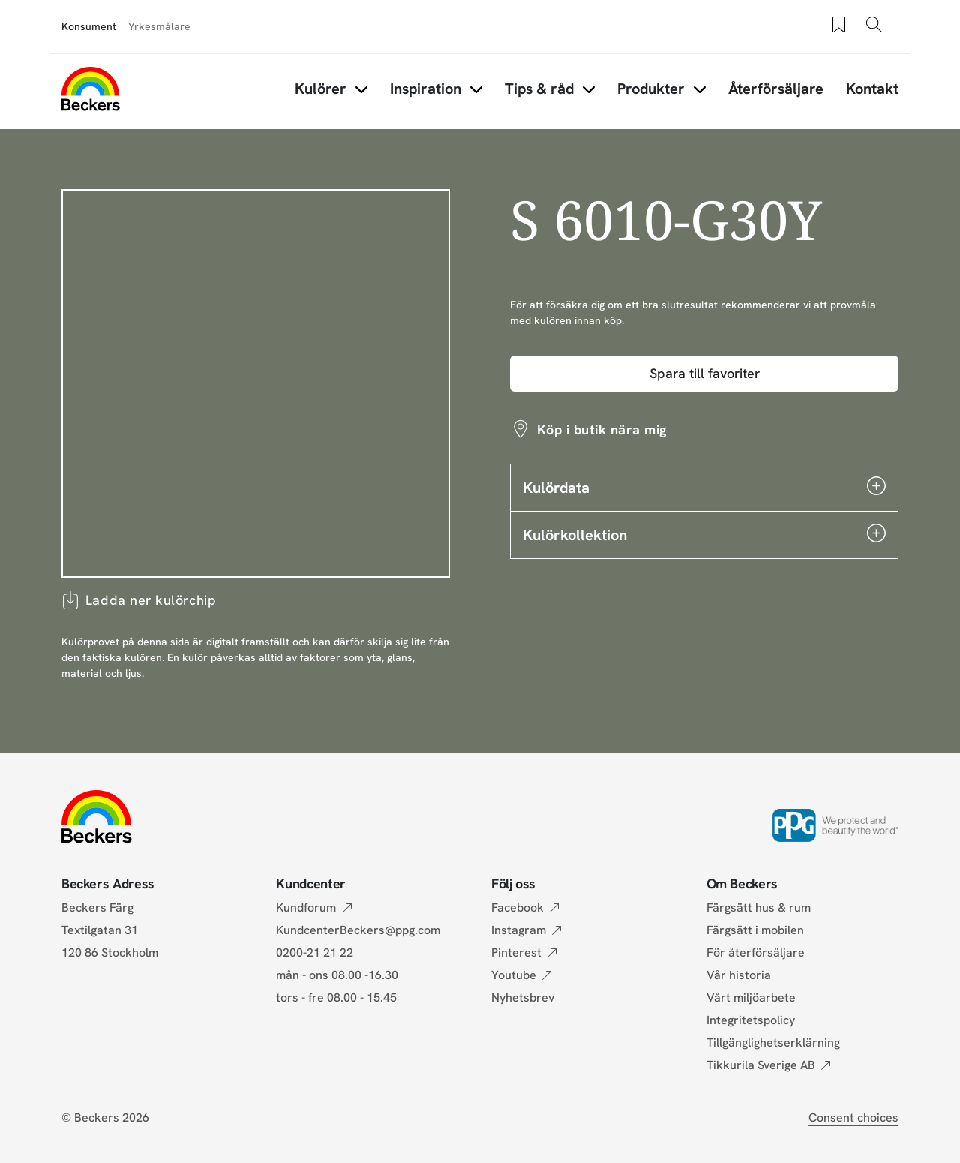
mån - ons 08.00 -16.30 (337, 975)
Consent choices (853, 1117)
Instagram (518, 930)
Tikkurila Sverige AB (760, 1065)
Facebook (517, 907)
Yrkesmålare (159, 26)
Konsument (89, 26)
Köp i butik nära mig (602, 429)
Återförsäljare (776, 88)
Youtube (513, 975)
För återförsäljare (755, 952)
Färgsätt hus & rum (758, 907)
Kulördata (704, 486)
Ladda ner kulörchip (139, 600)
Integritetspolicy (750, 1020)
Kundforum (306, 907)
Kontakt (872, 88)
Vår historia (738, 975)
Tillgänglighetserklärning (773, 1042)
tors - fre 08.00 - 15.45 (336, 997)
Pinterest (516, 952)
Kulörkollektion (704, 534)
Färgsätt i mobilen (755, 930)
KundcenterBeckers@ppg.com (361, 930)
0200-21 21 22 (314, 952)
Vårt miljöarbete (751, 997)
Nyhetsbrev (522, 997)
